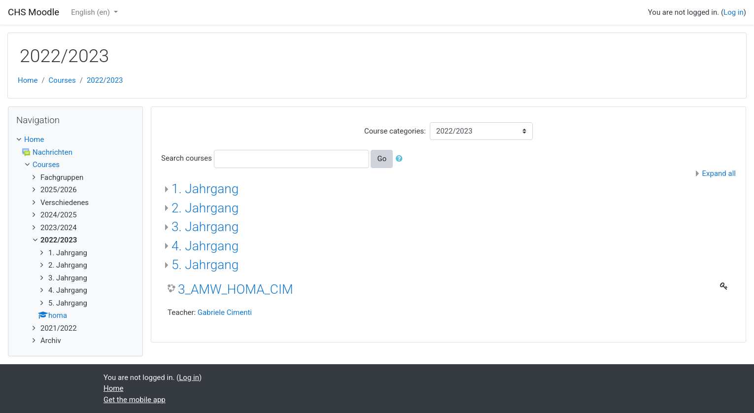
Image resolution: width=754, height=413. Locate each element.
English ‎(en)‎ (91, 12)
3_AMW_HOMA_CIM (235, 289)
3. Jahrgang (205, 226)
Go (381, 158)
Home (27, 80)
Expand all (719, 173)
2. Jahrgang (205, 208)
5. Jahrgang (205, 264)
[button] (401, 159)
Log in (733, 12)
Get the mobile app (134, 399)
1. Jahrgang (205, 188)
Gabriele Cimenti (225, 312)
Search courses (186, 158)
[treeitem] (75, 139)
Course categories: (395, 131)
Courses (62, 80)
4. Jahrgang (205, 246)
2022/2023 (105, 80)
